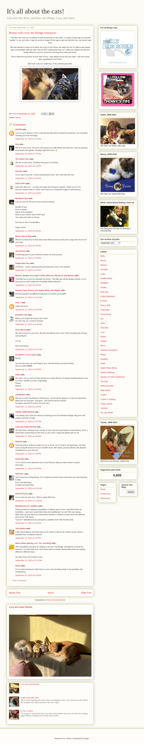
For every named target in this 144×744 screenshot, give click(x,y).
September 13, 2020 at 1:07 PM (28, 538)
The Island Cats (22, 159)
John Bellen (20, 528)
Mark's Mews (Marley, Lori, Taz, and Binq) (33, 543)
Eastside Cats (21, 315)
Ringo (103, 354)
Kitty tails (104, 328)
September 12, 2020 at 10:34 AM (28, 488)
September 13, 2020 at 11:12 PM (28, 560)
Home (51, 593)
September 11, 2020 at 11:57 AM (28, 349)
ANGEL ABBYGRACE (24, 412)
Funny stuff (105, 305)
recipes (103, 341)
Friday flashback (107, 296)
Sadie (102, 363)
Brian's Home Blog (23, 236)
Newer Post (14, 593)
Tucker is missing (108, 399)
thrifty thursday (106, 386)
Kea (17, 144)
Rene (102, 345)
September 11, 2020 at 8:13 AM (28, 246)
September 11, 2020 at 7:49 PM (28, 454)
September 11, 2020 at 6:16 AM (28, 193)
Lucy (102, 332)
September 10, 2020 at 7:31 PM (28, 154)
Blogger (86, 738)
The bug (104, 381)
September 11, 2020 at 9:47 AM (28, 270)
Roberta (18, 442)
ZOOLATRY (20, 183)
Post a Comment (19, 580)
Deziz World (20, 330)
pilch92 (18, 129)
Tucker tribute (106, 404)
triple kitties (105, 390)
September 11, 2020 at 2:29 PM (28, 369)
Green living (105, 314)
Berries (103, 265)
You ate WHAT (106, 413)
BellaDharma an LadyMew (26, 506)
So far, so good (27, 711)
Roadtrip (104, 359)
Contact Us (105, 494)
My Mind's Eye (21, 198)
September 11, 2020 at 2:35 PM (28, 407)
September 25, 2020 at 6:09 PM (28, 575)
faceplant (104, 283)
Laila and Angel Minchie (25, 427)
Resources (105, 498)
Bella (102, 256)
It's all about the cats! (35, 11)
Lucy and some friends (20, 607)
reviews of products (108, 350)
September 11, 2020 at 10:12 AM (28, 297)
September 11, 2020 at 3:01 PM (28, 421)
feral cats (104, 292)
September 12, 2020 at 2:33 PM (28, 523)
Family (103, 287)
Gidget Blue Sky (22, 263)
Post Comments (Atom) (55, 600)
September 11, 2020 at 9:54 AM (28, 285)
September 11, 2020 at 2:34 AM (28, 178)
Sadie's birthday (107, 372)
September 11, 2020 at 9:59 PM (28, 468)
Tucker (103, 395)
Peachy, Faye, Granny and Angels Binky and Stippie (37, 290)
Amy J (18, 302)
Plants (103, 337)
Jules (102, 323)
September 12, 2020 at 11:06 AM (28, 501)
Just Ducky (20, 251)
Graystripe (105, 310)
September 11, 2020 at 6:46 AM (28, 231)
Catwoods (19, 459)
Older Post (86, 593)
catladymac (20, 395)
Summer (19, 171)
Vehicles (104, 408)
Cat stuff (104, 269)
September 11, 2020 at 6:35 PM (28, 436)
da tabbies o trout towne (25, 355)
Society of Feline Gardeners (112, 377)
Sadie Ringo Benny (108, 368)
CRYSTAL (19, 474)
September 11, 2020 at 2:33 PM (28, 389)
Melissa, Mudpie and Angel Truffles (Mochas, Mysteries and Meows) (44, 275)
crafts (102, 274)
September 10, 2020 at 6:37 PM (28, 139)
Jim (102, 319)
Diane (17, 566)
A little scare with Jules (30, 698)
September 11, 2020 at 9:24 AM (28, 258)
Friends (103, 301)
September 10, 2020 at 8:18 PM (28, 166)
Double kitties (106, 278)
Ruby (17, 375)
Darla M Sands (21, 494)
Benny (18, 117)
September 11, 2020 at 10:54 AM (28, 324)
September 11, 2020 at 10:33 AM (28, 310)
